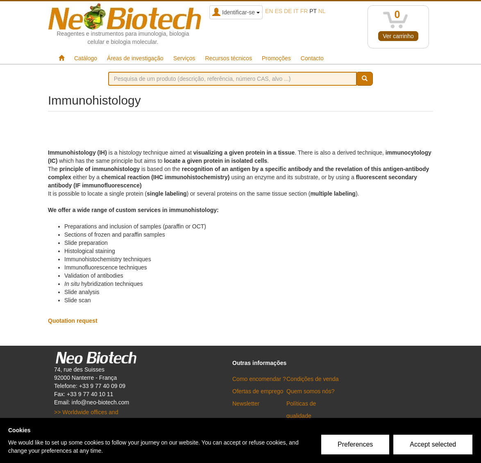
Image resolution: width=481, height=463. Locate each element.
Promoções (276, 58)
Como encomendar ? (259, 379)
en (269, 11)
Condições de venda (312, 379)
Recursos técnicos (228, 58)
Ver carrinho (398, 36)
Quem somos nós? (310, 391)
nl (322, 11)
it (295, 11)
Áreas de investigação (135, 58)
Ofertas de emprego (258, 391)
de (288, 11)
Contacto (312, 58)
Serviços (184, 58)
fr (304, 11)
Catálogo (85, 58)
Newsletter (245, 403)
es (278, 11)
